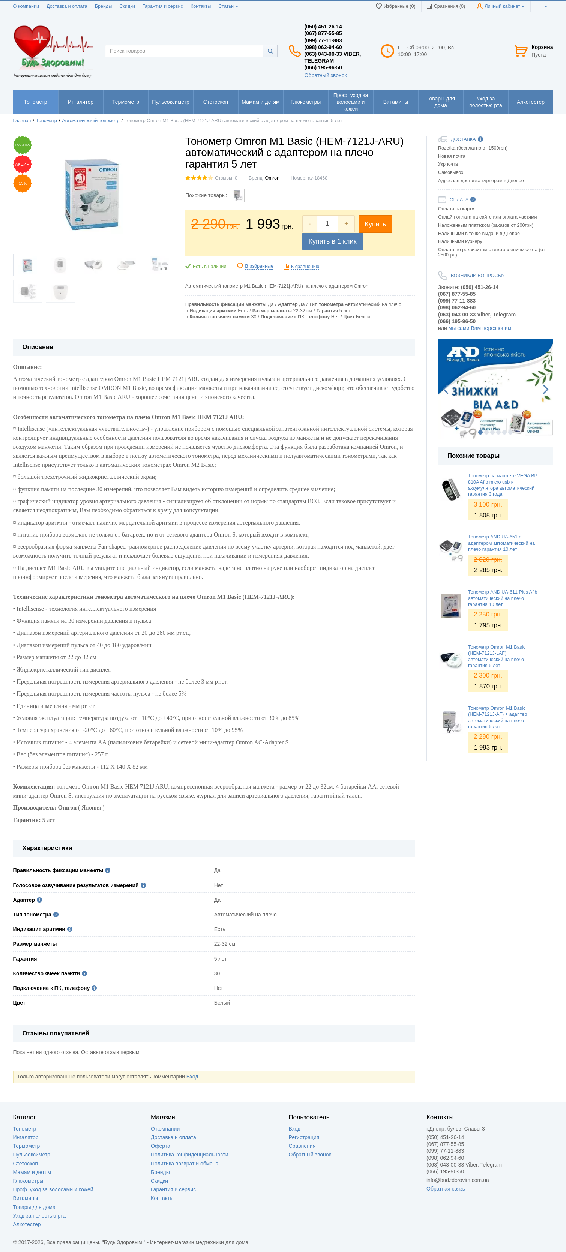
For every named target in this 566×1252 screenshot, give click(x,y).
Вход (192, 1077)
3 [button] (492, 432)
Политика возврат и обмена (184, 1164)
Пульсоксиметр (31, 1155)
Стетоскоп (25, 1164)
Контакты (201, 6)
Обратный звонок (326, 75)
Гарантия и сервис (163, 6)
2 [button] (486, 432)
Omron (272, 178)
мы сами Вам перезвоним (480, 328)
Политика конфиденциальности (189, 1155)
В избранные (259, 266)
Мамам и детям (32, 1172)
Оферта (160, 1146)
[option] (495, 389)
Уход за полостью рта (39, 1216)
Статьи (228, 6)
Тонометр (24, 1129)
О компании (26, 6)
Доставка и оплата (67, 6)
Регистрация (304, 1137)
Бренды (103, 6)
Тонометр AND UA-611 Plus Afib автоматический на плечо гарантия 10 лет (502, 598)
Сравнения (302, 1146)
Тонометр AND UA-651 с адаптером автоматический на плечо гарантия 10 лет (501, 543)
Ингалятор (26, 1137)
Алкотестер (27, 1224)
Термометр (26, 1146)
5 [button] (504, 432)
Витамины (25, 1198)
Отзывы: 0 (226, 178)
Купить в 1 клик (333, 241)
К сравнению (305, 266)
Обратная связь (445, 1189)
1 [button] (480, 432)
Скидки (127, 6)
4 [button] (498, 432)
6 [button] (510, 432)
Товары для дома (34, 1207)
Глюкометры (28, 1181)
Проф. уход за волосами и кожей (53, 1189)
